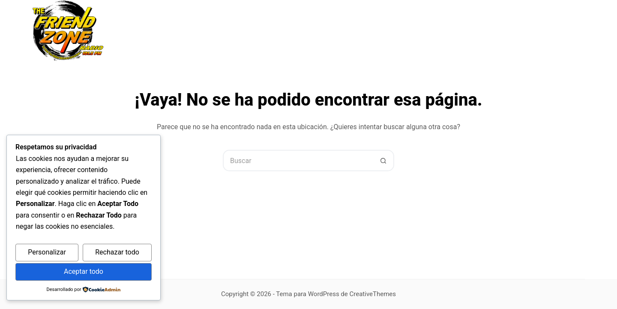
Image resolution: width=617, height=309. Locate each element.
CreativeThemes (373, 294)
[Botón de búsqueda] (383, 160)
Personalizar (47, 252)
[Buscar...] (298, 160)
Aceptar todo (83, 271)
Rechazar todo (117, 252)
